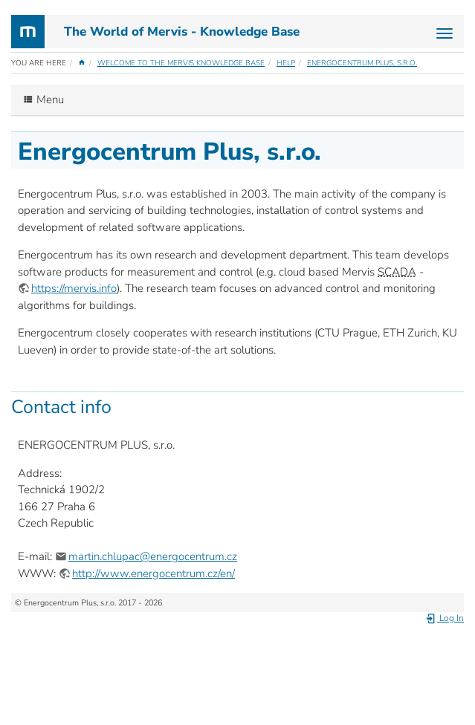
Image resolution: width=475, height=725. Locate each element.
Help (286, 63)
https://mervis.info (74, 288)
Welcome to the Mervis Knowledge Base (181, 63)
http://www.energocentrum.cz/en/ (153, 573)
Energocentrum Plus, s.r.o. (362, 63)
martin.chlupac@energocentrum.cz (152, 556)
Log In (444, 618)
